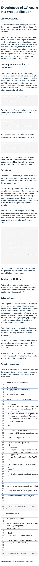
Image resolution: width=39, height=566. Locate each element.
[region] (19, 442)
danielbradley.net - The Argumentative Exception (15, 561)
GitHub (4, 509)
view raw (34, 506)
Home (3, 1)
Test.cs (5, 553)
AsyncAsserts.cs (8, 506)
